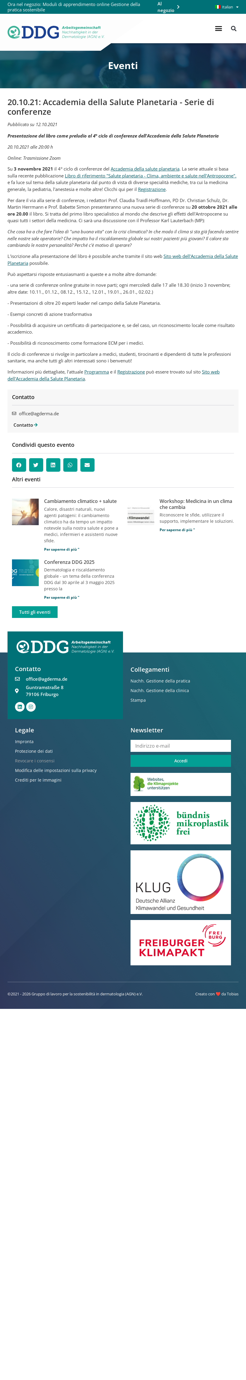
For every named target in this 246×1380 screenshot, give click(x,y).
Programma (96, 372)
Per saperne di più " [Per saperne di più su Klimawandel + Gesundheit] (62, 549)
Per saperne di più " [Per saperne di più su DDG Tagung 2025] (62, 597)
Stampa (138, 700)
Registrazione (152, 189)
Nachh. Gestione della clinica (159, 690)
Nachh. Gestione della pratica (160, 681)
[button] (218, 28)
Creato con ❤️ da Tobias (216, 993)
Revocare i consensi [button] (35, 761)
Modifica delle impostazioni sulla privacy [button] (56, 770)
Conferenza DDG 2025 (69, 562)
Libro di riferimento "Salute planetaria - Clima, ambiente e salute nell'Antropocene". (150, 176)
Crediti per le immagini (38, 780)
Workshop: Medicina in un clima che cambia (196, 504)
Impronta (24, 741)
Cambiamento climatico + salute (80, 501)
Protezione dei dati (34, 751)
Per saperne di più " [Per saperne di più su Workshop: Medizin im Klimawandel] (177, 529)
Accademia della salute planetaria (145, 169)
